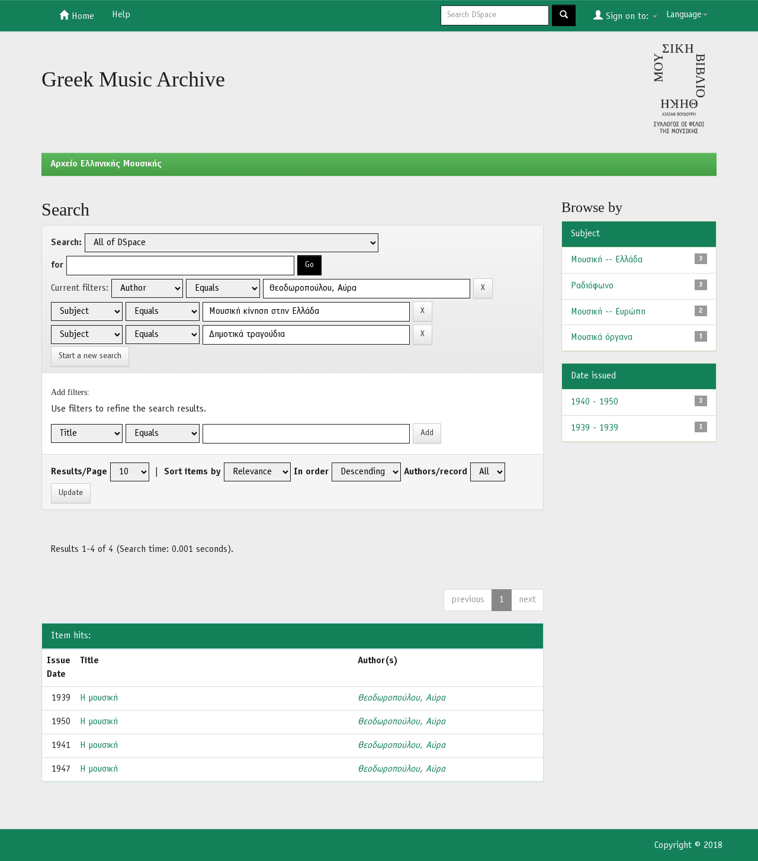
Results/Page (79, 472)
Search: (66, 243)
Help (121, 15)
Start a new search (90, 356)
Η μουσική (99, 698)
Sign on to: (625, 15)
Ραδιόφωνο (592, 286)
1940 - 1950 (594, 402)
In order (311, 472)
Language (687, 15)
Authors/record (435, 472)
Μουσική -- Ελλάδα (607, 260)
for (57, 265)
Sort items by (192, 472)
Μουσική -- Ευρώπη (608, 312)
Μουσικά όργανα (601, 337)
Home (76, 15)
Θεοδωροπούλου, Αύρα (401, 698)
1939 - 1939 (594, 428)
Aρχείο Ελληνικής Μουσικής (106, 164)
